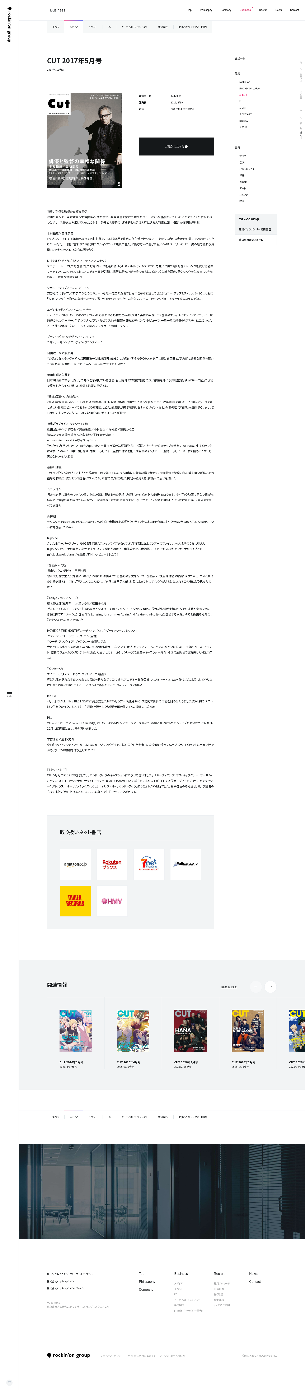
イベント (92, 26)
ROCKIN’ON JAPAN (250, 88)
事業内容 (301, 77)
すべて (55, 26)
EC (109, 26)
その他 (243, 127)
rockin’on (244, 82)
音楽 (241, 162)
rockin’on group (68, 1356)
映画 (241, 201)
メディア (74, 26)
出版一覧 (240, 58)
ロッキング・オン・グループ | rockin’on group (9, 24)
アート (242, 188)
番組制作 (163, 26)
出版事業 (301, 95)
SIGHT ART (245, 114)
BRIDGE (243, 120)
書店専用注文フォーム (251, 239)
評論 (241, 175)
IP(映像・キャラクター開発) (193, 26)
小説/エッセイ (246, 169)
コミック (243, 194)
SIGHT (243, 107)
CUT (301, 111)
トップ (301, 61)
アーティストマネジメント (134, 26)
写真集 (243, 181)
